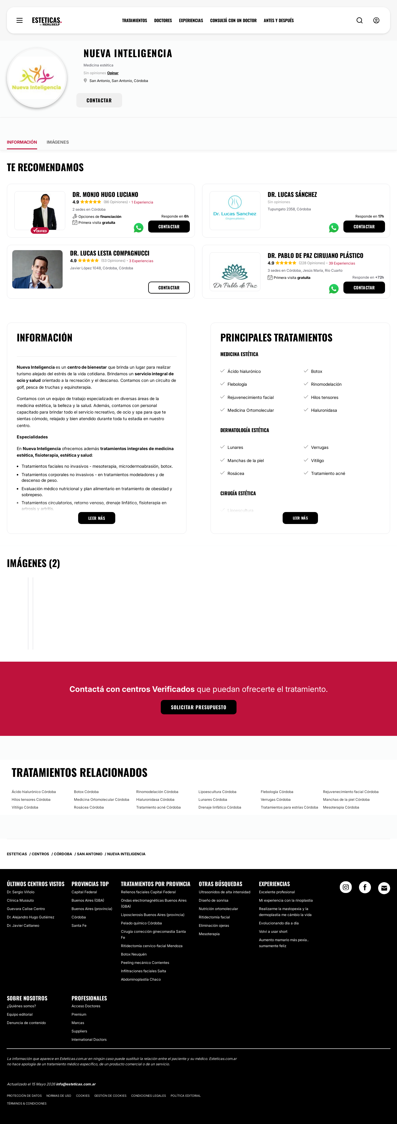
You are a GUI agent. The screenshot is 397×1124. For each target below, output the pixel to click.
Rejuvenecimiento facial (251, 380)
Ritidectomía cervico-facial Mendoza (152, 929)
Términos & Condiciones (26, 1086)
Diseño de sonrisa (213, 883)
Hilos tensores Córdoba (31, 782)
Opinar (113, 73)
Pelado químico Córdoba (141, 906)
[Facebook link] (365, 872)
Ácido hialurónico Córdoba (34, 775)
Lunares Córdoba (212, 782)
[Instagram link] (346, 872)
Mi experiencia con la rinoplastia (286, 883)
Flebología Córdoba (277, 775)
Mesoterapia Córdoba (341, 790)
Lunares (235, 430)
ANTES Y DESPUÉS (279, 20)
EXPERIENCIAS (191, 20)
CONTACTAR (99, 100)
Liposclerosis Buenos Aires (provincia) (152, 898)
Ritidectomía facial (214, 900)
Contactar (169, 209)
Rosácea (236, 456)
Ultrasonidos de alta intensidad (224, 875)
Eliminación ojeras (214, 908)
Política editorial (186, 1079)
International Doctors (89, 1022)
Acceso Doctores (86, 989)
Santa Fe (79, 908)
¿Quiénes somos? (21, 989)
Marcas (78, 1006)
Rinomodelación (326, 367)
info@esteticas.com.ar (76, 1067)
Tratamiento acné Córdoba (158, 790)
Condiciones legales (148, 1079)
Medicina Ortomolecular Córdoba (101, 782)
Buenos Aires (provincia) (92, 892)
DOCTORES (163, 20)
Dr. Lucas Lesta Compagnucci (109, 236)
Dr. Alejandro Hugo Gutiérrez (30, 900)
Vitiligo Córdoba (25, 790)
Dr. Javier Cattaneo (23, 908)
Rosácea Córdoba (89, 790)
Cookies (83, 1079)
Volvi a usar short (273, 914)
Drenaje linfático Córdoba (219, 790)
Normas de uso (58, 1079)
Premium (79, 997)
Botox (316, 354)
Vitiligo (317, 443)
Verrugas (319, 430)
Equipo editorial (20, 997)
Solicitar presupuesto (198, 690)
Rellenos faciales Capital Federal (148, 875)
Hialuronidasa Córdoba (155, 782)
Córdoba (79, 900)
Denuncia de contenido (26, 1006)
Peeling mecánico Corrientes (145, 946)
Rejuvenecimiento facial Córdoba (351, 775)
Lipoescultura (241, 493)
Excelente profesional (277, 875)
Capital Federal (84, 875)
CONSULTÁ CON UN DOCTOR (233, 20)
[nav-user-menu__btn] (376, 20)
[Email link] (384, 871)
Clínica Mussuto (20, 883)
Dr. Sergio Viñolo (20, 875)
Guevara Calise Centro (26, 892)
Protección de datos (24, 1079)
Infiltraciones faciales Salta (143, 954)
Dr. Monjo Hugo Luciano (105, 177)
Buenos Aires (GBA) (88, 883)
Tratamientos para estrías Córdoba (289, 790)
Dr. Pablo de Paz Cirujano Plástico (315, 238)
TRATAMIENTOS (134, 20)
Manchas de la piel (246, 443)
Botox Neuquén (134, 937)
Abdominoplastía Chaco (141, 962)
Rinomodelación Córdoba (157, 775)
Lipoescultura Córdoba (217, 775)
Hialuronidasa (324, 393)
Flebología (237, 367)
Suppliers (79, 1014)
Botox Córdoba (86, 775)
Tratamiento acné (328, 456)
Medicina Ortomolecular (251, 393)
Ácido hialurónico (244, 354)
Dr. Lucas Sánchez (292, 177)
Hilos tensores (324, 380)
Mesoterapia (209, 917)
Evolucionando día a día (279, 906)
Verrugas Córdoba (276, 782)
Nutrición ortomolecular (218, 892)
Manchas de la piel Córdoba (346, 782)
